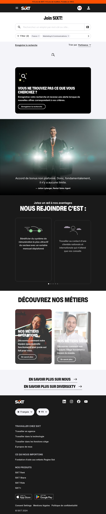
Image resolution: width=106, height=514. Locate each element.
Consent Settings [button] (23, 505)
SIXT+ (18, 488)
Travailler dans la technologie (29, 436)
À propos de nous (23, 447)
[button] (79, 8)
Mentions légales (41, 505)
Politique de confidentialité (64, 505)
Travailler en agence (25, 431)
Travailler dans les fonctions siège (32, 442)
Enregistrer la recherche (26, 45)
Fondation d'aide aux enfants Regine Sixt (35, 460)
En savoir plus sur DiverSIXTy (49, 386)
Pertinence (83, 44)
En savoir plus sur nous (50, 379)
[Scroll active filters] (86, 36)
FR (41, 412)
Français (23, 412)
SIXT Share (20, 478)
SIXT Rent (20, 473)
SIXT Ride (20, 483)
